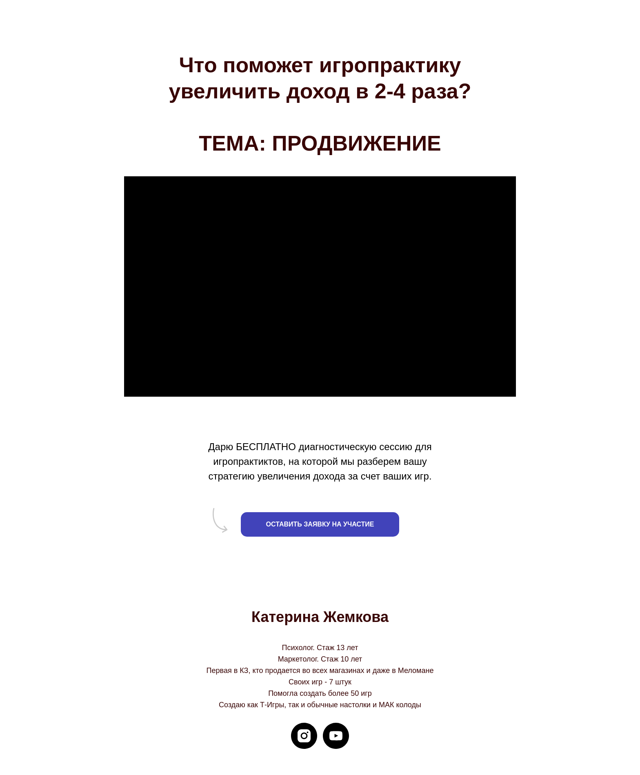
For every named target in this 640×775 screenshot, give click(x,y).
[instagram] (304, 736)
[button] (320, 524)
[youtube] (336, 736)
